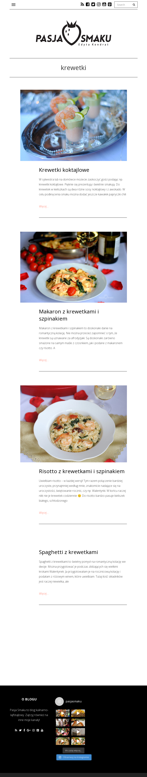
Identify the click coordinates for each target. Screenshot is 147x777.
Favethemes (35, 765)
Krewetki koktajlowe (64, 169)
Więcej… (44, 206)
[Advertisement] (120, 718)
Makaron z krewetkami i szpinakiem (69, 315)
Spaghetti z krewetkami (68, 552)
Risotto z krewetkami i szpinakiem (82, 471)
